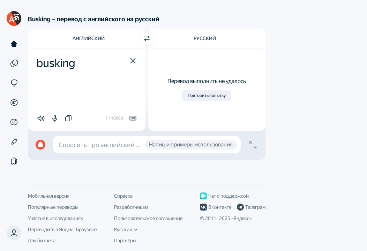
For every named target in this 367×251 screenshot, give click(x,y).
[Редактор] (14, 142)
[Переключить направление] (147, 38)
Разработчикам (131, 207)
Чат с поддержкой (224, 195)
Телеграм (251, 207)
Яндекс (241, 218)
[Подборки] (14, 161)
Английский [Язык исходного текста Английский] (89, 38)
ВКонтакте (215, 207)
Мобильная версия (48, 196)
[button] (133, 61)
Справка (123, 196)
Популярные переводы (53, 207)
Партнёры (125, 240)
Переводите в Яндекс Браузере (62, 229)
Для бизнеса (41, 240)
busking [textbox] (55, 63)
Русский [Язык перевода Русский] (205, 38)
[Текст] (14, 44)
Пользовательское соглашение (148, 218)
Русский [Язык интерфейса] (126, 229)
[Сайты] (14, 83)
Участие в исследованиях (55, 218)
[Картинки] (14, 122)
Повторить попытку (207, 95)
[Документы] (14, 102)
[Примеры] (14, 63)
